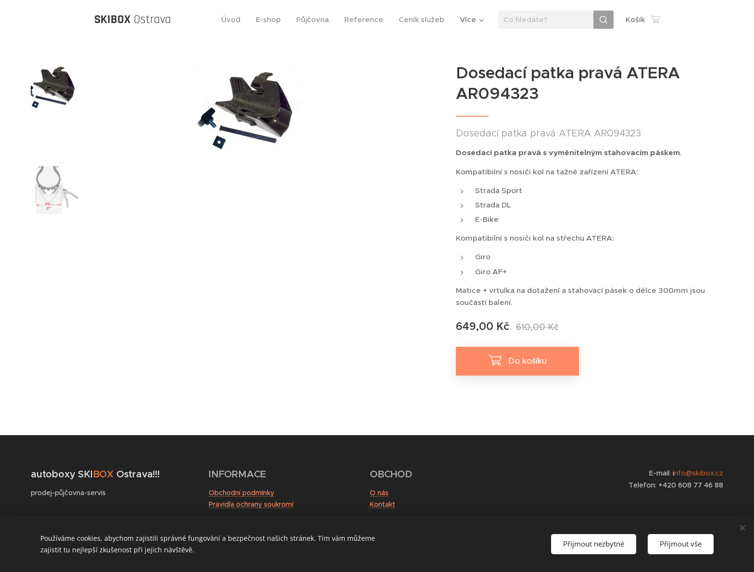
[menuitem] (233, 20)
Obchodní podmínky (241, 492)
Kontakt (382, 504)
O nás (379, 492)
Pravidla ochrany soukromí (251, 504)
